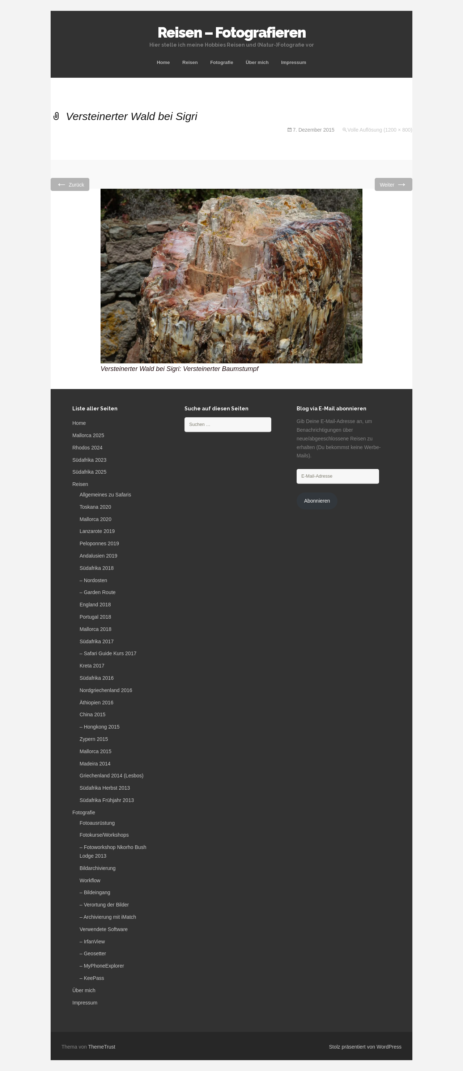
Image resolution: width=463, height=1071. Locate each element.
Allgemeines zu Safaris (105, 495)
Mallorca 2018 (95, 629)
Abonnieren (317, 501)
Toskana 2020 (95, 507)
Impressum (293, 62)
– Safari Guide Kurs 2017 (108, 653)
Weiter (393, 184)
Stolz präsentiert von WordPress (365, 1047)
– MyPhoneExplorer (102, 966)
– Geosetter (93, 953)
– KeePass (92, 978)
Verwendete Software (104, 929)
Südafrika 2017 (97, 641)
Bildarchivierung (98, 868)
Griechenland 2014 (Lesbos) (112, 775)
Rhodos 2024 (87, 448)
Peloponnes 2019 (99, 543)
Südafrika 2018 (97, 568)
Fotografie (221, 62)
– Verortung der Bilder (104, 905)
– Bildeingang (95, 892)
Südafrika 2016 (97, 678)
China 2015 (93, 714)
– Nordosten (93, 580)
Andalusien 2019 (98, 556)
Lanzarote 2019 (97, 531)
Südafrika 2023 (89, 460)
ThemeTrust (101, 1047)
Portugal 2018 (95, 617)
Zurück (70, 184)
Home (163, 62)
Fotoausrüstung (97, 823)
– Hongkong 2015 (100, 727)
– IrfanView (92, 941)
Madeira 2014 (95, 764)
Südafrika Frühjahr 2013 (107, 800)
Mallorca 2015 (95, 751)
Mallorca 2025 (88, 435)
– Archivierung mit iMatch (108, 917)
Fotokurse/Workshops (104, 835)
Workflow (90, 880)
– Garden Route (98, 592)
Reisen (190, 62)
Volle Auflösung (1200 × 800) (380, 130)
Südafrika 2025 (89, 472)
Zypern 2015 (94, 739)
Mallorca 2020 (95, 519)
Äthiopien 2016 (96, 702)
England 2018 (95, 604)
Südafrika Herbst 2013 (105, 788)
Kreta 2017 (92, 666)
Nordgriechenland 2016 (106, 690)
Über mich (257, 62)
